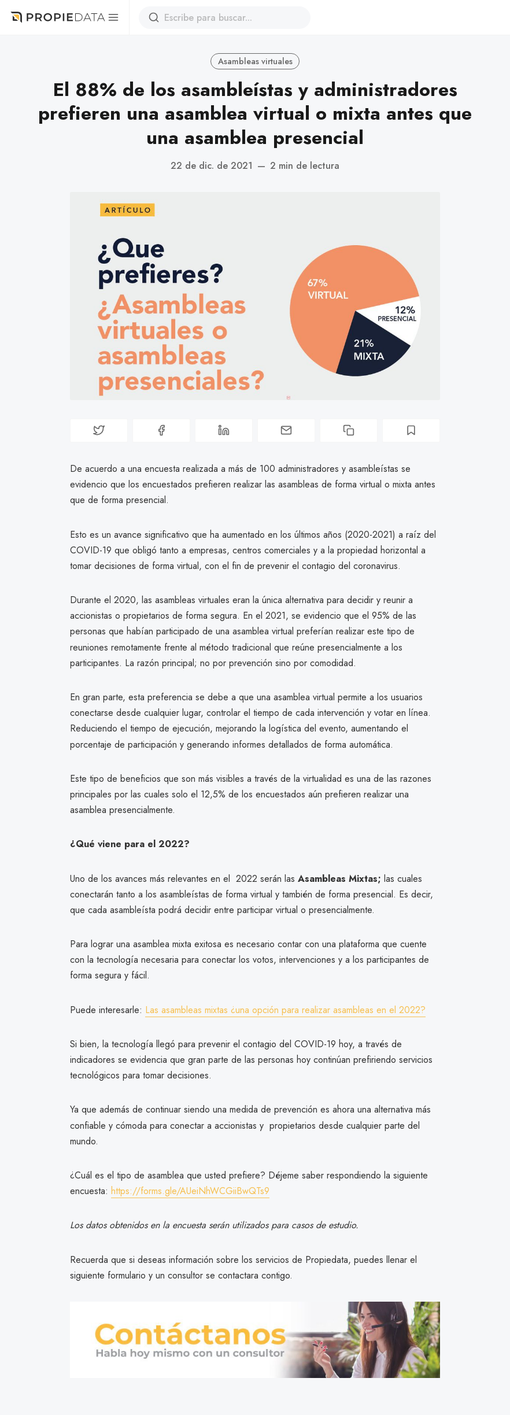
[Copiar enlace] (349, 430)
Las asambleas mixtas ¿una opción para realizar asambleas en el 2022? (285, 1010)
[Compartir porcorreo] (286, 430)
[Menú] (113, 17)
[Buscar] (154, 17)
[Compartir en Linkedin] (224, 430)
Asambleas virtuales (255, 61)
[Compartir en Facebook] (161, 430)
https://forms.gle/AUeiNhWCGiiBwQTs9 (190, 1191)
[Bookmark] (411, 430)
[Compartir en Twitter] (99, 430)
